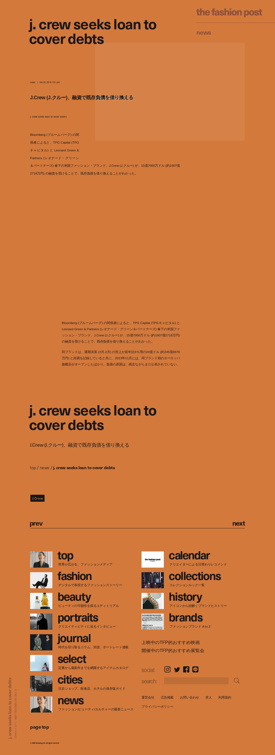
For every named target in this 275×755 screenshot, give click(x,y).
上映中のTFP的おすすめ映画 (171, 642)
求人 (208, 697)
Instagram (167, 669)
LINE (195, 669)
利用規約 (224, 697)
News (203, 32)
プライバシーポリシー (157, 706)
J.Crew (37, 498)
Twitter (177, 669)
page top (39, 726)
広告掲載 (167, 697)
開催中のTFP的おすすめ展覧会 (173, 650)
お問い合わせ (189, 697)
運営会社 (148, 697)
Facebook (186, 669)
